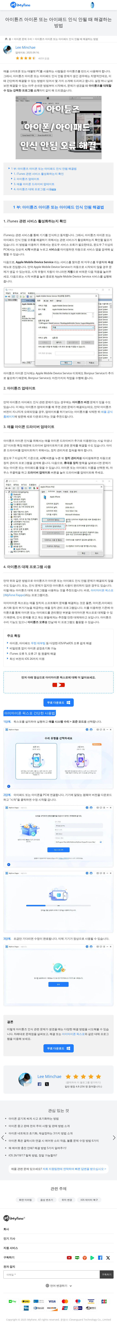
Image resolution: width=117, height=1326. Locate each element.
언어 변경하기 (58, 1285)
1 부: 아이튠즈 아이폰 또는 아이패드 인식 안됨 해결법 (44, 169)
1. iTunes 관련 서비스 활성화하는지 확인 (39, 174)
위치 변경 (67, 1199)
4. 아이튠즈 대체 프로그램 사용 (35, 189)
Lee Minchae (49, 1076)
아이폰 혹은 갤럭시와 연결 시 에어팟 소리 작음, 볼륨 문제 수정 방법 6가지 (54, 1140)
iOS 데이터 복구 (89, 1199)
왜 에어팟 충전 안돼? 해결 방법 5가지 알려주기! (37, 1148)
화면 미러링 (25, 1199)
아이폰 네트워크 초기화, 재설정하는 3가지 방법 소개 (41, 1133)
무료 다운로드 (58, 702)
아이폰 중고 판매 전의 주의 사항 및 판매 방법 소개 (39, 1126)
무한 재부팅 (38, 643)
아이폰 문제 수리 (23, 39)
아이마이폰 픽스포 (73, 1034)
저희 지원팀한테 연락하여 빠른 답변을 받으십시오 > (74, 1169)
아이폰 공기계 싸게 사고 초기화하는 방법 (34, 1118)
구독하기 (107, 1274)
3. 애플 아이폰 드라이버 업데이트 (34, 184)
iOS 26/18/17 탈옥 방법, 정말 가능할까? (33, 1155)
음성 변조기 (46, 1199)
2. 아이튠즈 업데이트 (26, 179)
